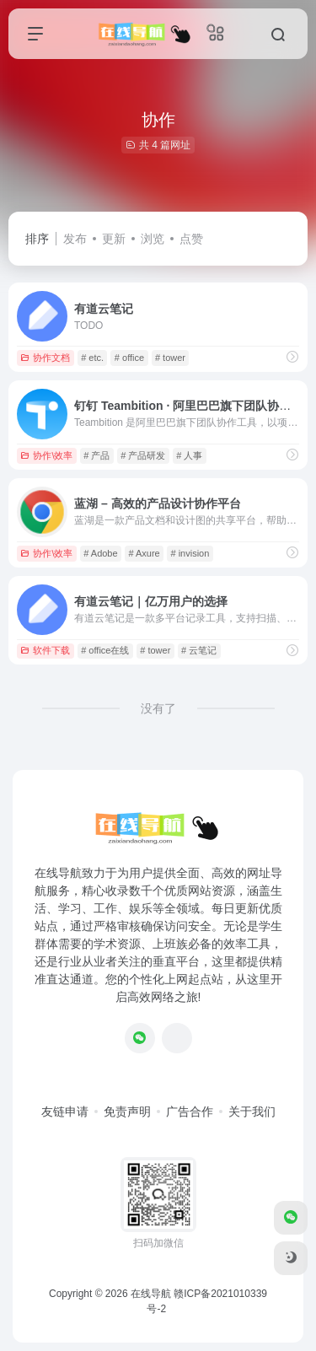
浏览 (152, 238)
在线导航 (151, 1294)
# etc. (92, 358)
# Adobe (100, 553)
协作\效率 (46, 455)
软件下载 (45, 650)
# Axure (143, 553)
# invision (189, 553)
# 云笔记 (199, 650)
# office (129, 358)
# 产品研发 (143, 455)
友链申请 (64, 1111)
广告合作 (189, 1111)
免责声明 (127, 1111)
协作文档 (45, 358)
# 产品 (96, 455)
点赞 (191, 238)
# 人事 (189, 455)
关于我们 (252, 1111)
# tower (170, 358)
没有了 (158, 708)
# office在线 (105, 650)
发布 (75, 238)
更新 (114, 238)
